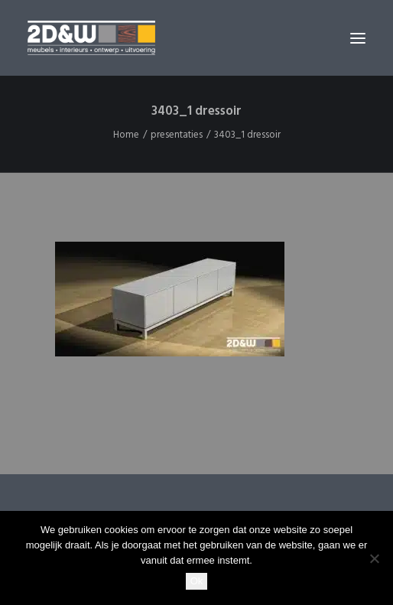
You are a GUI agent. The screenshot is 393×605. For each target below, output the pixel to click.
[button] (358, 38)
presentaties (177, 135)
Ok (196, 581)
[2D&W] (91, 38)
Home (126, 135)
